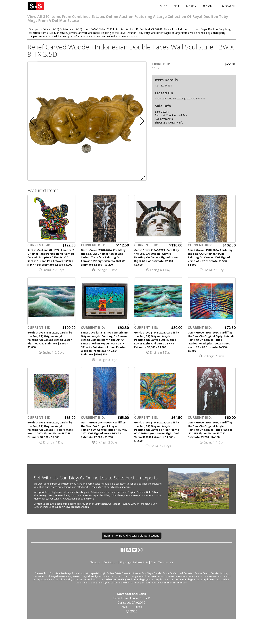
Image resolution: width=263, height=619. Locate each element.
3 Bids (155, 68)
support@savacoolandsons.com (72, 506)
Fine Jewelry (40, 495)
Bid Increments (164, 119)
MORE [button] (191, 6)
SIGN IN (209, 6)
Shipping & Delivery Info (169, 122)
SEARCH (228, 6)
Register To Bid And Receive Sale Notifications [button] (131, 535)
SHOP (163, 6)
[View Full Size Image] (143, 178)
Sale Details (162, 111)
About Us (95, 562)
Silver (155, 492)
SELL (177, 6)
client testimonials (121, 487)
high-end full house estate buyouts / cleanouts (77, 492)
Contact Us (110, 562)
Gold (148, 492)
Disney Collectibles (99, 495)
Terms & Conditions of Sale (171, 115)
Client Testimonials (162, 562)
